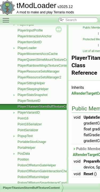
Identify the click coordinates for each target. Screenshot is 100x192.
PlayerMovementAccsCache (38, 54)
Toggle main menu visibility (7, 18)
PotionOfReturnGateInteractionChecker (45, 171)
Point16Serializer (30, 124)
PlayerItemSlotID (30, 42)
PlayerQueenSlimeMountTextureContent (46, 60)
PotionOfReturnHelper (33, 177)
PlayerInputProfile (30, 30)
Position (23, 159)
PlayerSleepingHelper (33, 89)
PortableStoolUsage (32, 142)
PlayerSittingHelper (31, 83)
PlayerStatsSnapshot (32, 95)
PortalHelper (26, 148)
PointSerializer (28, 130)
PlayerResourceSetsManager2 (39, 77)
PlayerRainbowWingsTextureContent (44, 65)
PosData (24, 153)
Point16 (23, 118)
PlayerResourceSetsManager (38, 71)
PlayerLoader (27, 48)
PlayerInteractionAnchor (35, 36)
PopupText (25, 136)
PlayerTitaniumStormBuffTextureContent (46, 107)
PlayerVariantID (29, 112)
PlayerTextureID (29, 101)
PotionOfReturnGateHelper (37, 165)
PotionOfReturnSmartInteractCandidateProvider (51, 183)
